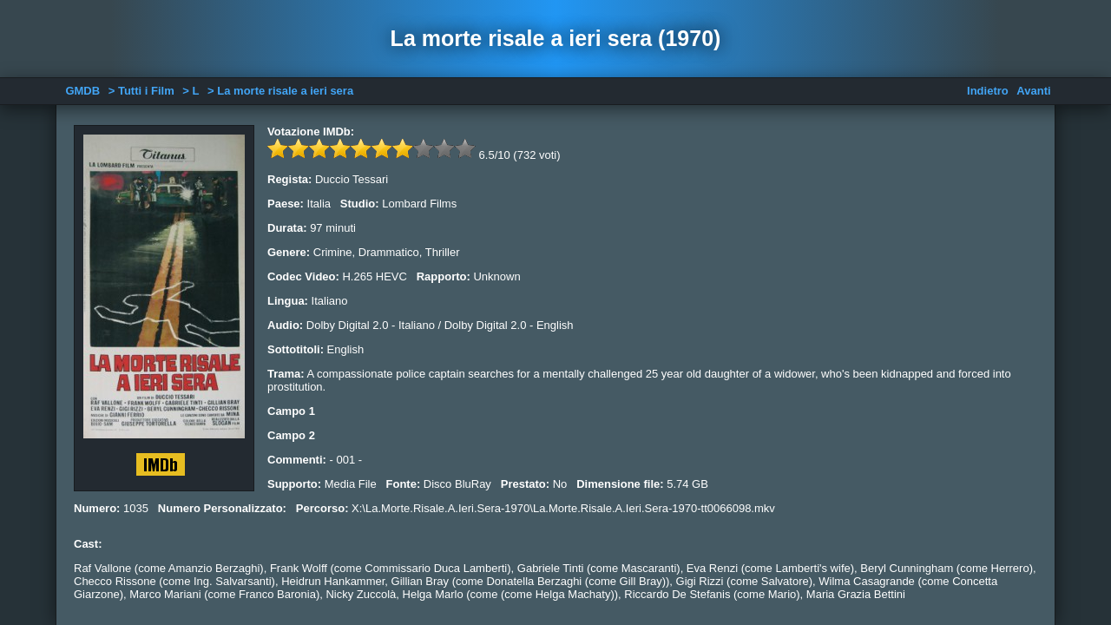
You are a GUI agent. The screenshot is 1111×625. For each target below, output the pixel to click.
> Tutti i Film (141, 90)
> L (190, 90)
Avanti (1033, 90)
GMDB (82, 90)
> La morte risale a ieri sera (280, 90)
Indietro (988, 90)
